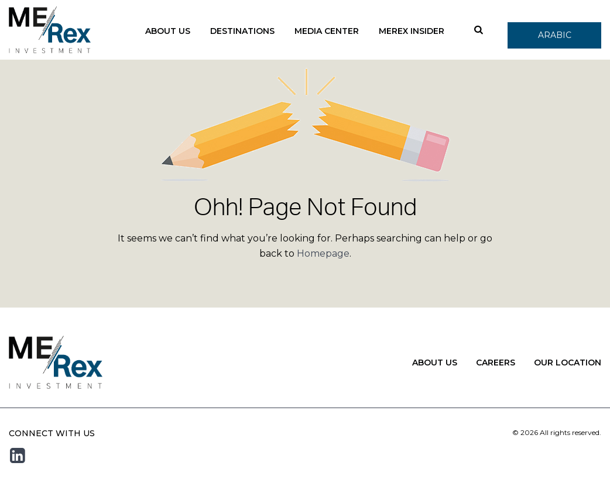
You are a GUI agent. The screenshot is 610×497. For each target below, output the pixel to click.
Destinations (242, 31)
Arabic (554, 35)
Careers (495, 362)
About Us (167, 31)
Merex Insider (411, 31)
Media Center (326, 31)
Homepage (323, 253)
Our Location (567, 362)
